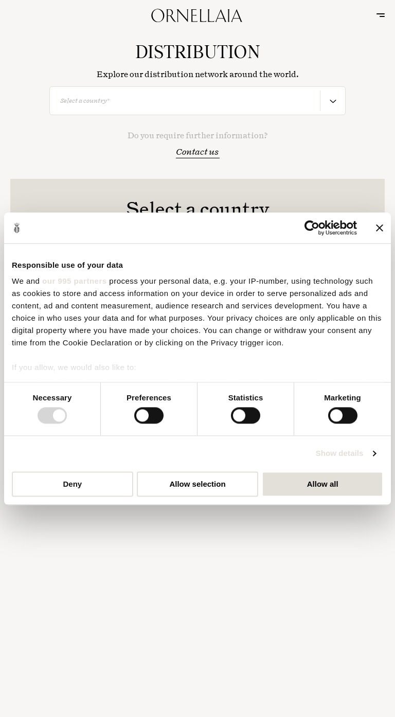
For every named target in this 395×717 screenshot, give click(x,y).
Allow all (322, 484)
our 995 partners (74, 281)
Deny (72, 484)
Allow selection (197, 484)
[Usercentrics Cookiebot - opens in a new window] (312, 227)
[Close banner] (379, 227)
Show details (340, 453)
